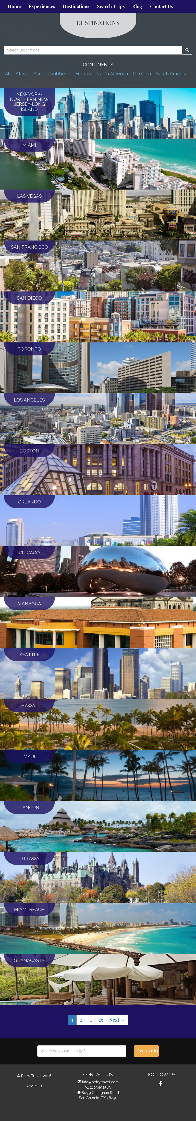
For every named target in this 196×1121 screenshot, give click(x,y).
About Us (34, 1086)
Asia (37, 73)
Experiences (42, 6)
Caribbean (58, 73)
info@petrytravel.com (100, 1082)
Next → (117, 1020)
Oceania (142, 73)
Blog (137, 6)
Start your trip (147, 1051)
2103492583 (100, 1087)
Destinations (76, 6)
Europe (83, 73)
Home (14, 6)
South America (172, 73)
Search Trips (111, 6)
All (7, 73)
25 (101, 1020)
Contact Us (161, 6)
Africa (22, 73)
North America (112, 73)
